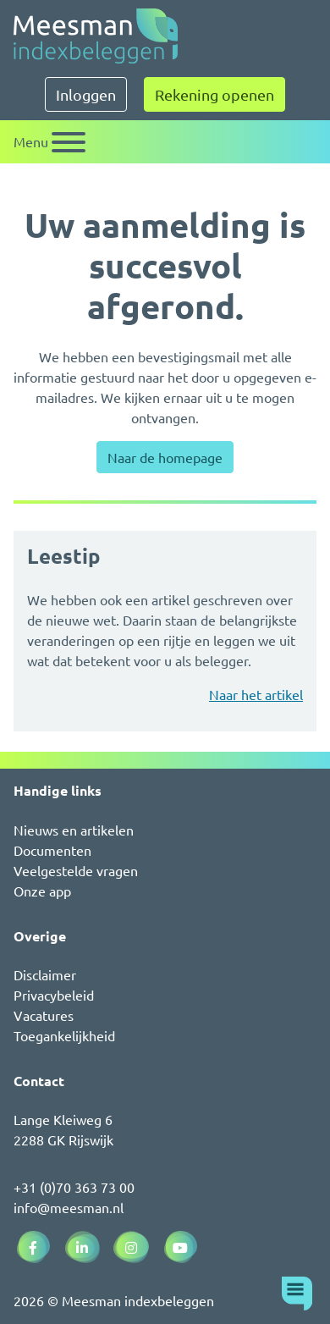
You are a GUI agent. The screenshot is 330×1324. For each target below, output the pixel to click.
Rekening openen (214, 94)
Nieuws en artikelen (74, 829)
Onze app (42, 890)
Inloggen (86, 94)
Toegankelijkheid (64, 1035)
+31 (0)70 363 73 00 (74, 1186)
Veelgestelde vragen (76, 870)
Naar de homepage (165, 457)
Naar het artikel (256, 694)
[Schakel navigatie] (49, 142)
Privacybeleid (54, 994)
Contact (39, 1081)
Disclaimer (45, 974)
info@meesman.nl (69, 1207)
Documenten (52, 849)
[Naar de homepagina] (96, 35)
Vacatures (44, 1015)
